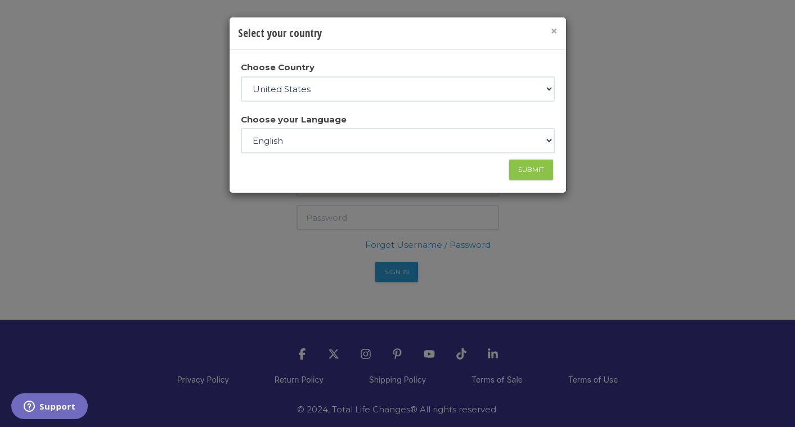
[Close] (554, 31)
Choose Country (278, 67)
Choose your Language (294, 119)
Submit (531, 169)
